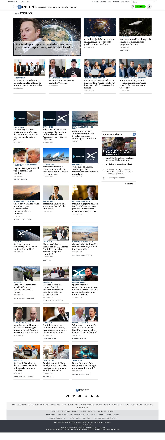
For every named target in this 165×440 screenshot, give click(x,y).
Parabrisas (82, 418)
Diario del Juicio (154, 415)
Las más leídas (139, 139)
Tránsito (115, 425)
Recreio (109, 422)
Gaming (140, 415)
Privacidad (82, 425)
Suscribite (145, 7)
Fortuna (74, 418)
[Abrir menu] (10, 7)
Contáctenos (73, 425)
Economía (32, 415)
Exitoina (133, 415)
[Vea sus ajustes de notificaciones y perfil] (154, 7)
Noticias (103, 2)
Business (95, 2)
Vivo (145, 415)
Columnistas (16, 415)
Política (51, 7)
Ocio (70, 415)
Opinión (59, 7)
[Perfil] (82, 401)
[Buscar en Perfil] (155, 2)
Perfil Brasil (125, 2)
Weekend (67, 418)
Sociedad (68, 7)
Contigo (65, 422)
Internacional (49, 415)
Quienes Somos (62, 425)
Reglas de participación (102, 425)
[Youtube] (80, 407)
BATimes (100, 418)
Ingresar (133, 7)
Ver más (151, 188)
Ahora (8, 415)
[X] (74, 407)
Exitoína (116, 2)
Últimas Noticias (40, 7)
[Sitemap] (97, 407)
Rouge (90, 418)
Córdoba (77, 415)
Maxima (116, 422)
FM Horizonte (109, 418)
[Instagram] (86, 407)
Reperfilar (84, 415)
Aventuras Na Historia (77, 422)
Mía (95, 418)
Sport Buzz (101, 422)
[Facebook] (67, 407)
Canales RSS (51, 425)
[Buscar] (143, 2)
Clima (58, 415)
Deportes (64, 415)
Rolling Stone (91, 422)
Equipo (90, 425)
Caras (109, 2)
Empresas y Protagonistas (106, 415)
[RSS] (92, 407)
